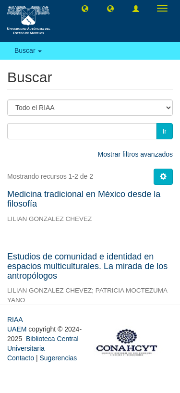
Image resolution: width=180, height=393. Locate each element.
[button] (85, 8)
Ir (164, 131)
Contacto (20, 358)
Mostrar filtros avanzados (135, 154)
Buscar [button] (28, 50)
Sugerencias (58, 358)
